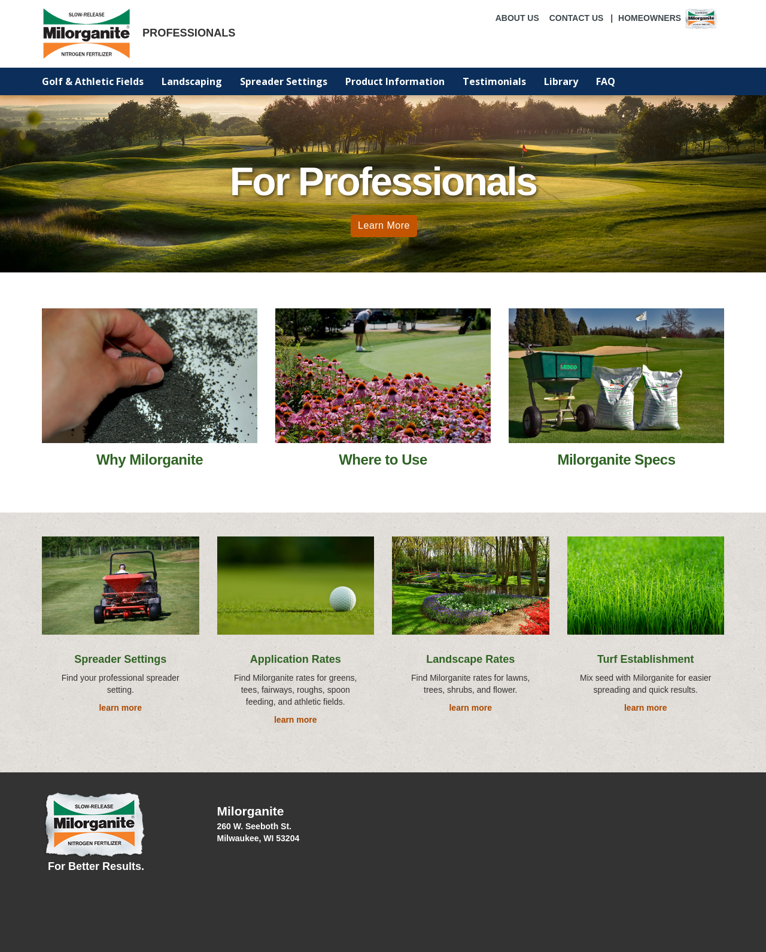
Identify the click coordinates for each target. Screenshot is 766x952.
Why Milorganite (149, 459)
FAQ (605, 81)
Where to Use (383, 459)
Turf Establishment (645, 659)
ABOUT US (517, 18)
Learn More (384, 225)
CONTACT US (576, 18)
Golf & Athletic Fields (93, 81)
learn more (120, 708)
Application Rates (295, 659)
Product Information (395, 81)
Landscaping (192, 81)
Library (561, 81)
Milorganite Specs (616, 459)
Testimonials (494, 81)
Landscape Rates (470, 659)
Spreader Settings (283, 81)
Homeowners (668, 18)
